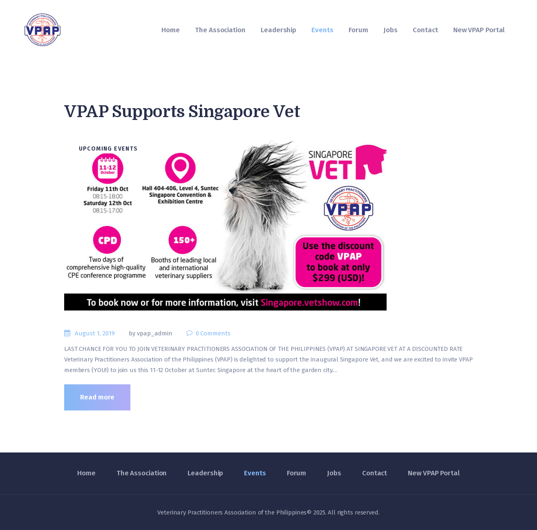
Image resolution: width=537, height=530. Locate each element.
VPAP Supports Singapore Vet (182, 111)
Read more (97, 397)
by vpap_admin (151, 333)
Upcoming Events (108, 148)
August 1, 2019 (95, 333)
